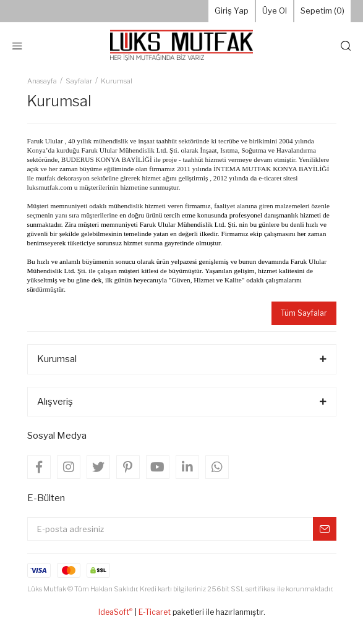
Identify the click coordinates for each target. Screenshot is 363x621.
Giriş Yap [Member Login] (232, 10)
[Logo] (181, 45)
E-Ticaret (155, 612)
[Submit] (324, 529)
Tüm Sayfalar (304, 313)
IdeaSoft (115, 612)
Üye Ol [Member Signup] (274, 10)
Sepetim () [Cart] (322, 11)
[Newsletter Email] (181, 529)
